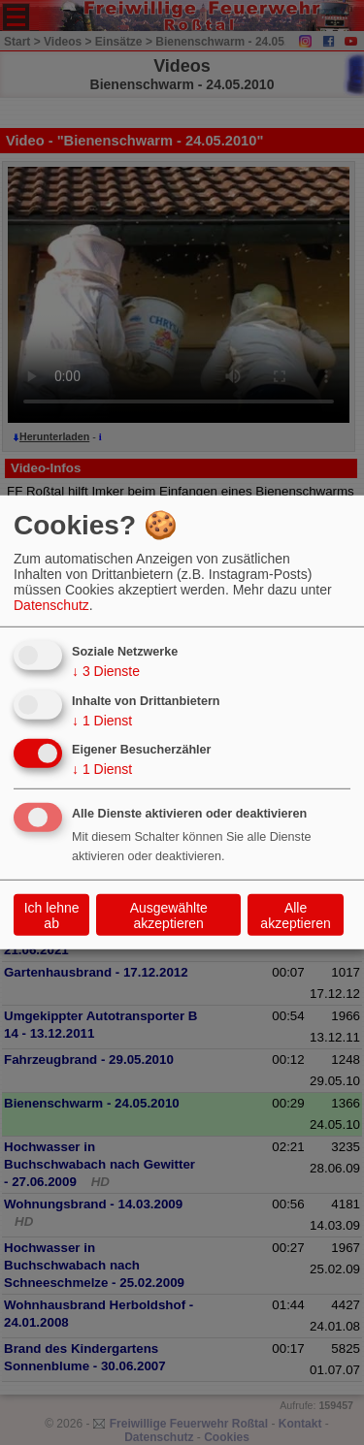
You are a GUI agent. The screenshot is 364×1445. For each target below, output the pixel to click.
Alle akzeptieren (295, 915)
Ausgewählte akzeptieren (169, 915)
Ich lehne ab (52, 915)
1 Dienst (102, 719)
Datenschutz (51, 605)
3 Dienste (106, 671)
